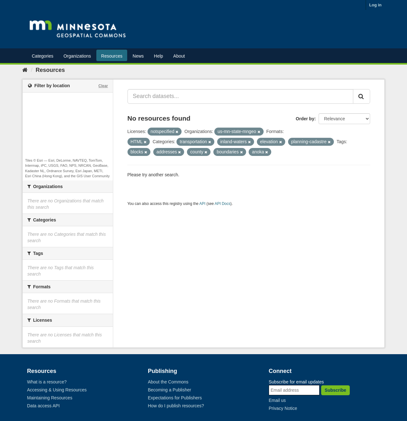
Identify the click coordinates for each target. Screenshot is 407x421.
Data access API (43, 405)
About (179, 56)
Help (158, 56)
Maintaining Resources (49, 397)
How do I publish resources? (176, 405)
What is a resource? (47, 381)
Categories (42, 56)
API (202, 203)
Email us (277, 400)
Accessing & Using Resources (57, 389)
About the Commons (168, 381)
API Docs (223, 203)
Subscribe (335, 390)
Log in (375, 5)
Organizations (77, 56)
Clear (103, 86)
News (138, 56)
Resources (111, 56)
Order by (305, 118)
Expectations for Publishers (175, 397)
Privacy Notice (283, 408)
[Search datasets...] (241, 96)
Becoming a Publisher (169, 389)
